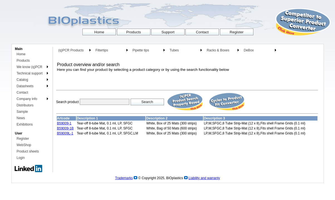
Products (23, 60)
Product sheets (28, 151)
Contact (22, 92)
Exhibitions (25, 124)
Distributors (25, 105)
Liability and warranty (204, 178)
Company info (27, 99)
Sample (22, 112)
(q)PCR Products (71, 50)
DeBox (249, 50)
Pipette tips (141, 50)
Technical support (30, 73)
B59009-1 (64, 123)
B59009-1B (65, 128)
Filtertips (102, 50)
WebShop (24, 145)
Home (21, 54)
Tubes (174, 50)
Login (21, 158)
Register (23, 139)
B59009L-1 (65, 133)
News (21, 118)
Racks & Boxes (218, 50)
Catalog (22, 80)
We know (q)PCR (29, 67)
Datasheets (25, 86)
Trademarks (124, 178)
